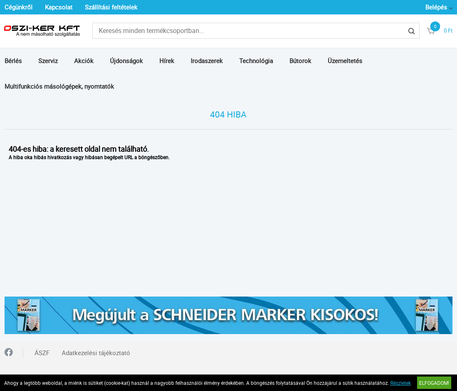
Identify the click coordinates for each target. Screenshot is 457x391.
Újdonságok (126, 61)
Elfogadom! (434, 382)
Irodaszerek (207, 61)
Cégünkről (19, 7)
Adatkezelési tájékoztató (96, 353)
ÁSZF (42, 353)
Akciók (83, 61)
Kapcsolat (58, 7)
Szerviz (48, 61)
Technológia (256, 61)
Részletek (400, 382)
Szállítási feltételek (111, 7)
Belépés (436, 7)
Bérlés (13, 61)
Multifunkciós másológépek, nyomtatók (59, 86)
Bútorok (300, 61)
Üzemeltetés (345, 61)
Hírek (166, 61)
